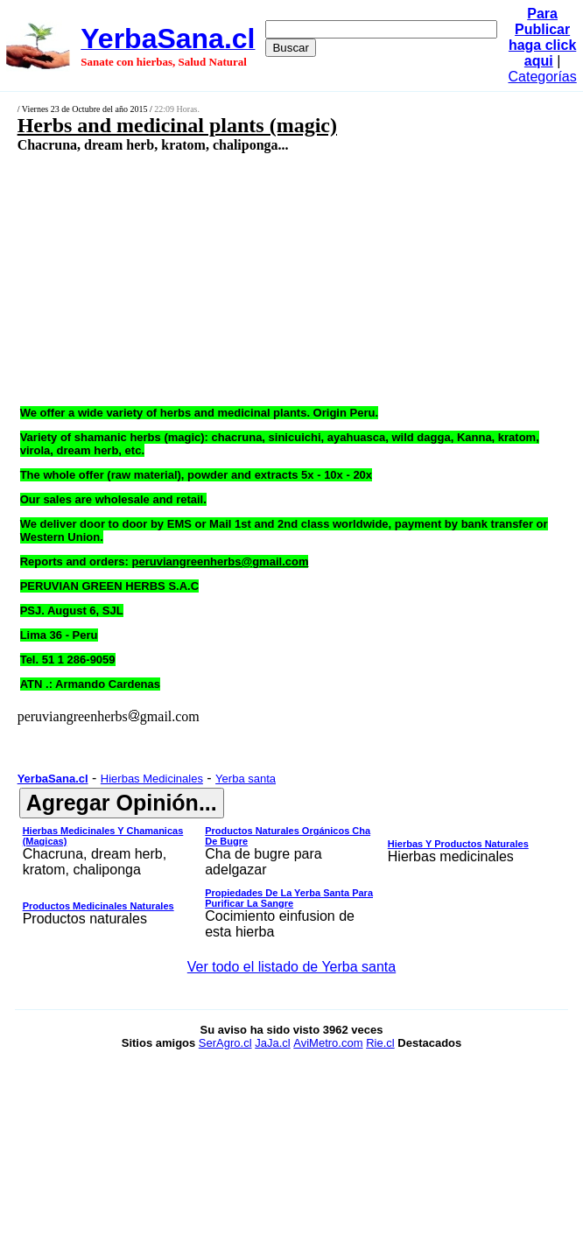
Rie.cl (380, 1042)
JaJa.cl (272, 1042)
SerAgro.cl (225, 1042)
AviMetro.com (327, 1042)
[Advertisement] (250, 278)
